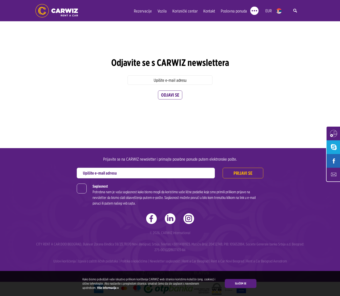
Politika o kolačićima (133, 261)
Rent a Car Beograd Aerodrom (266, 261)
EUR (268, 10)
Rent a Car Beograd (195, 261)
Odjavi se (170, 95)
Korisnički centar (185, 11)
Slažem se (240, 283)
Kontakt (209, 11)
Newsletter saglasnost (165, 261)
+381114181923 (181, 244)
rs (279, 11)
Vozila (162, 11)
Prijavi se (243, 173)
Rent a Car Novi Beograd (227, 261)
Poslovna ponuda (234, 11)
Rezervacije (143, 11)
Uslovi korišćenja (64, 261)
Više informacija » (107, 288)
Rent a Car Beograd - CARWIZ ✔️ (56, 10)
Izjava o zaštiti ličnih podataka (98, 261)
